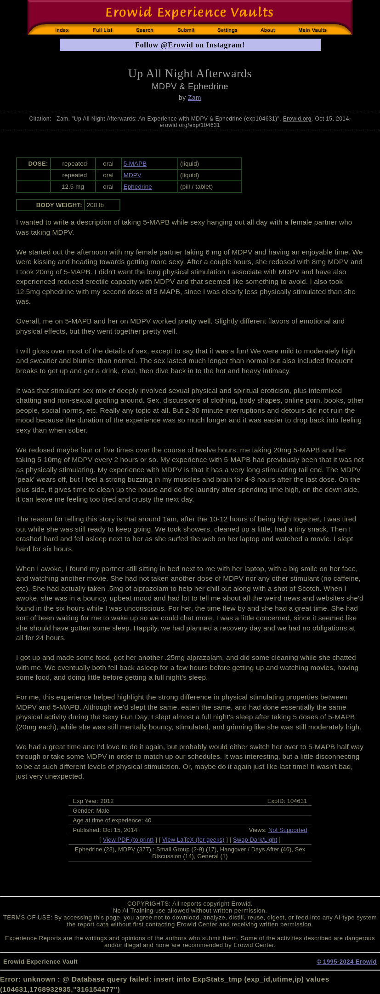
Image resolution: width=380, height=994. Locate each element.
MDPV (133, 175)
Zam (194, 97)
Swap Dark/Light (255, 839)
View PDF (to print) (128, 839)
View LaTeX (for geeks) (193, 839)
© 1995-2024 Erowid (347, 961)
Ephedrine (138, 186)
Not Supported (287, 829)
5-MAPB (135, 163)
